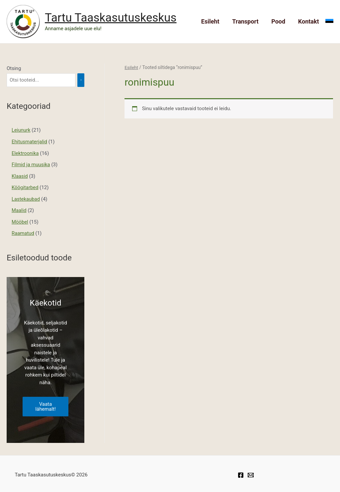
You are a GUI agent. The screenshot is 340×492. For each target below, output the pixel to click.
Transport (247, 21)
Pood (280, 21)
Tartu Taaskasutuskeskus (111, 18)
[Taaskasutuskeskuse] (251, 473)
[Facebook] (241, 473)
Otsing (14, 68)
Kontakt (308, 21)
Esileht (213, 21)
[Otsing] (83, 80)
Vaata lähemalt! (45, 403)
